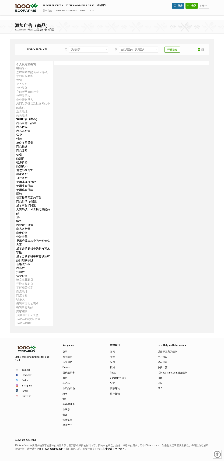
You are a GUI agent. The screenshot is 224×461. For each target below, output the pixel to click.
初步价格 (21, 162)
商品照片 (21, 150)
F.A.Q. (92, 10)
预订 (19, 217)
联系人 (20, 299)
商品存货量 (23, 131)
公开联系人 (23, 95)
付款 (19, 138)
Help (160, 377)
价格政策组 (23, 264)
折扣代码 (21, 166)
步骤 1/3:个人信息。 (28, 315)
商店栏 (20, 268)
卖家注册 (21, 311)
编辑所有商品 (24, 307)
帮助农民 (67, 425)
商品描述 (21, 146)
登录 (193, 5)
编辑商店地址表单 (27, 303)
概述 (112, 367)
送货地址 (21, 111)
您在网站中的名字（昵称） (33, 72)
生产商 (66, 383)
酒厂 (64, 398)
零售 (19, 221)
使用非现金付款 (26, 182)
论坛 (160, 383)
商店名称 (21, 295)
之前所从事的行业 (27, 91)
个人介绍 (21, 84)
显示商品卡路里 (26, 205)
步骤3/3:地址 (24, 323)
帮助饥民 (67, 419)
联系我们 (26, 369)
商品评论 (115, 388)
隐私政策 (162, 362)
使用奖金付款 (24, 185)
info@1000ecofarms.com (50, 448)
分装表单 (21, 236)
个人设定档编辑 (26, 64)
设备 (64, 414)
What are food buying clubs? (71, 10)
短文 (112, 383)
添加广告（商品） (27, 119)
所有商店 (67, 356)
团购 (19, 193)
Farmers (66, 367)
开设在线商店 (24, 283)
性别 (19, 80)
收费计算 (162, 367)
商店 (64, 377)
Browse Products (53, 5)
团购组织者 (68, 372)
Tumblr (25, 390)
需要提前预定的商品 (28, 197)
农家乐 (66, 409)
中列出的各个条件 (115, 448)
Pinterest (26, 396)
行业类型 (21, 87)
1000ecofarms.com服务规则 (172, 372)
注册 (180, 5)
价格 (19, 154)
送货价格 (21, 276)
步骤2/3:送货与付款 (28, 319)
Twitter (25, 380)
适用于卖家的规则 (167, 351)
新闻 (112, 351)
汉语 (202, 5)
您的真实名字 (24, 76)
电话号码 (21, 68)
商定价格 (21, 233)
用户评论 (115, 393)
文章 (112, 356)
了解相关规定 (24, 287)
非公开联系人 (24, 99)
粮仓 (64, 393)
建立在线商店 (24, 279)
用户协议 (162, 356)
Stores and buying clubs (80, 5)
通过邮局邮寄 (24, 170)
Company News (118, 377)
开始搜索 (172, 49)
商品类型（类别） (27, 201)
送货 (19, 135)
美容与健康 (68, 404)
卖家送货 (21, 174)
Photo (113, 372)
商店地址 (21, 115)
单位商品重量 (24, 142)
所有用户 (67, 362)
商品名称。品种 (26, 123)
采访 (112, 362)
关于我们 (47, 10)
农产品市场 (68, 388)
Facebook (26, 375)
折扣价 (20, 158)
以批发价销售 (24, 225)
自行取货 (21, 178)
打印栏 (20, 272)
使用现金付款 (24, 189)
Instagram (27, 385)
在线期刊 (101, 5)
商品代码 (21, 127)
